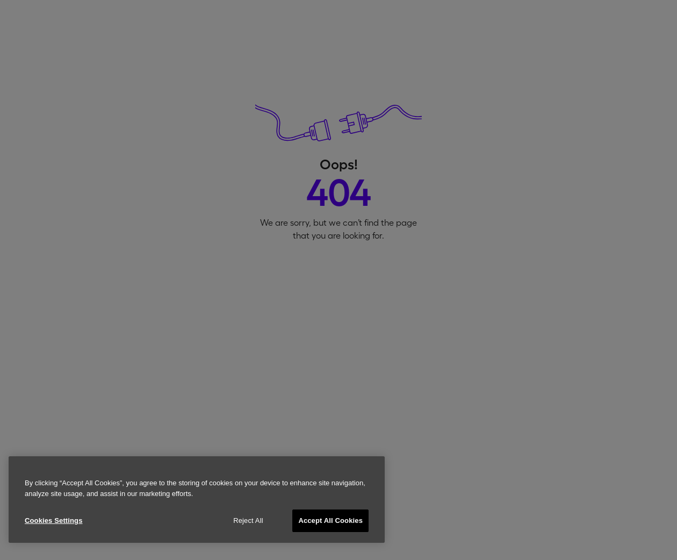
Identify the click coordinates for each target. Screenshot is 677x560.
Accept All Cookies (330, 520)
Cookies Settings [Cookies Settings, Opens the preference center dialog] (54, 520)
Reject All (248, 520)
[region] (197, 499)
